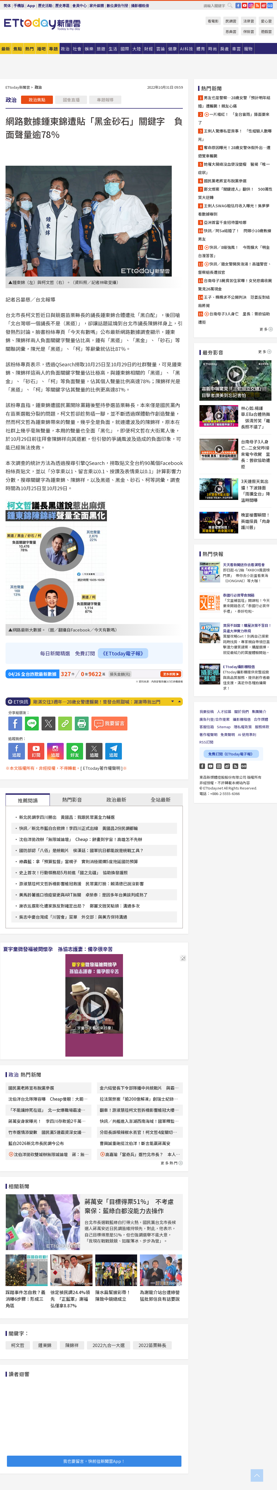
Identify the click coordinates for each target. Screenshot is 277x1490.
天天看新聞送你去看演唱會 (244, 564)
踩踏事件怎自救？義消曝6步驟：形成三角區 (25, 1299)
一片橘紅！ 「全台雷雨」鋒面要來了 (234, 118)
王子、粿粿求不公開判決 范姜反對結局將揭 (234, 301)
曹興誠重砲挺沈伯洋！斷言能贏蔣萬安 (135, 1143)
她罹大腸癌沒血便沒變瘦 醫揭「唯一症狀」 (234, 168)
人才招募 (224, 711)
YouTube (244, 5)
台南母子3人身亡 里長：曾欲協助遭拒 (234, 318)
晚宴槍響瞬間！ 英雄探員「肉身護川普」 (256, 521)
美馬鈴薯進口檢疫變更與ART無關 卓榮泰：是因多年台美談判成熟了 (83, 895)
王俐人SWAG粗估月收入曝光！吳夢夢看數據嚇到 (234, 210)
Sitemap (224, 726)
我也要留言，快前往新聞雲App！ (94, 1461)
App (31, 6)
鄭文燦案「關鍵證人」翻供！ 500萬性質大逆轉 (235, 193)
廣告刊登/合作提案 (214, 719)
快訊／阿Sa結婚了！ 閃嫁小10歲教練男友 (234, 235)
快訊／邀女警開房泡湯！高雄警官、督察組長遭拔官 (234, 268)
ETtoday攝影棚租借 (239, 666)
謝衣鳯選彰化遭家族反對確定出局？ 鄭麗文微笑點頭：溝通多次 (79, 906)
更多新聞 (169, 674)
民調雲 (230, 21)
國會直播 (71, 100)
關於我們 (241, 711)
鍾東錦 (45, 1345)
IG (251, 5)
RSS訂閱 (206, 742)
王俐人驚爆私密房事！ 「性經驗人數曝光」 (235, 135)
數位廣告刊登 (117, 6)
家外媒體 (96, 6)
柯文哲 (17, 1345)
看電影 (213, 21)
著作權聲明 (208, 734)
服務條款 (262, 726)
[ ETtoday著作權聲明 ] (101, 768)
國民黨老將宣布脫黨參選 (31, 1088)
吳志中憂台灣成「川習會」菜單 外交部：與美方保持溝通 (73, 917)
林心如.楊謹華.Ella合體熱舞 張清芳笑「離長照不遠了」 (255, 417)
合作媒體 (261, 719)
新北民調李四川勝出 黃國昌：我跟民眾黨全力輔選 (67, 817)
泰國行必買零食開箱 (238, 595)
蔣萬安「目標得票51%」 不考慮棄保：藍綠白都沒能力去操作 (129, 1206)
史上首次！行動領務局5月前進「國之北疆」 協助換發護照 (73, 872)
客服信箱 (206, 726)
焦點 (17, 49)
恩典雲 (230, 31)
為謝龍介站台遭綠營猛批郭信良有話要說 (160, 1295)
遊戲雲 (266, 31)
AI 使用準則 (247, 734)
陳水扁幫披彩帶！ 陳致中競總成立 (115, 1295)
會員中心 (79, 6)
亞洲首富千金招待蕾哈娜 (225, 222)
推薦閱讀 (28, 800)
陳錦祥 (72, 1345)
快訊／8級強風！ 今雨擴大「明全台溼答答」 (234, 251)
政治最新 (116, 799)
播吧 (41, 49)
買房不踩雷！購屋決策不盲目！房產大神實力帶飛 (247, 628)
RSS (257, 5)
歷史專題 (62, 6)
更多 (266, 329)
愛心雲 (266, 21)
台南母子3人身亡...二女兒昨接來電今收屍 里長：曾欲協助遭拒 (255, 454)
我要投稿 (206, 711)
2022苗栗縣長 (152, 1345)
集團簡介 (259, 711)
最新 (5, 49)
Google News (270, 5)
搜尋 (230, 5)
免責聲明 (227, 734)
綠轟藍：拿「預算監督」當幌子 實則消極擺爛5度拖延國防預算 (78, 861)
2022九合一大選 (109, 1345)
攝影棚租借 (140, 6)
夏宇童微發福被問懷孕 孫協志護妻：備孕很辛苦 (58, 948)
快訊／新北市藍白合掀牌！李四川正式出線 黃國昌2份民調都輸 (78, 828)
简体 (7, 6)
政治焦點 (37, 100)
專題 (53, 49)
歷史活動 (45, 6)
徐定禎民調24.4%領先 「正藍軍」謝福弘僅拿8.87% (70, 1299)
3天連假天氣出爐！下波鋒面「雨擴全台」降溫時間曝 (255, 490)
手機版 (19, 6)
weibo (263, 5)
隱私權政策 (243, 726)
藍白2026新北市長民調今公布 (36, 1143)
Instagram (219, 766)
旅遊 (101, 49)
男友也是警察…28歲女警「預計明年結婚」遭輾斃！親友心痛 (234, 102)
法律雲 (248, 21)
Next (172, 701)
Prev (179, 701)
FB (238, 5)
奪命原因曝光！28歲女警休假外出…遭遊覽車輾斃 (234, 152)
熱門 (29, 49)
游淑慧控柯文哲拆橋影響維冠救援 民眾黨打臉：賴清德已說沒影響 (81, 883)
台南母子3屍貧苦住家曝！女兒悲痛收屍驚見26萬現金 (235, 285)
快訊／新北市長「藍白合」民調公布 (68, 701)
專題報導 (105, 100)
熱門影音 (72, 799)
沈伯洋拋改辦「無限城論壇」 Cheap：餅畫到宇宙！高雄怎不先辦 (80, 839)
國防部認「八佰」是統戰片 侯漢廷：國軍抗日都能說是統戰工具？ (81, 850)
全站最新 (161, 799)
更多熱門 (172, 1163)
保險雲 (248, 31)
